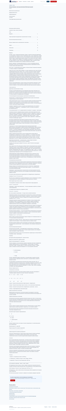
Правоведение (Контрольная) (13, 386)
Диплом (32, 1)
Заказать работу (53, 1)
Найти (48, 1)
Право (14, 5)
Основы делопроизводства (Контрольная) (15, 392)
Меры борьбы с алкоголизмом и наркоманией (16, 390)
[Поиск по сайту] (43, 1)
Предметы (20, 1)
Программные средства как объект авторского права (17, 397)
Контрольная (25, 1)
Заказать (12, 380)
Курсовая (28, 1)
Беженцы (10, 389)
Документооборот (12, 393)
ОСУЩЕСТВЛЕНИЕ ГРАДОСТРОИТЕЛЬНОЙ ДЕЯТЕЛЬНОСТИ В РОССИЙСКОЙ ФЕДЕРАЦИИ (22, 396)
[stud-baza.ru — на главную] (13, 2)
